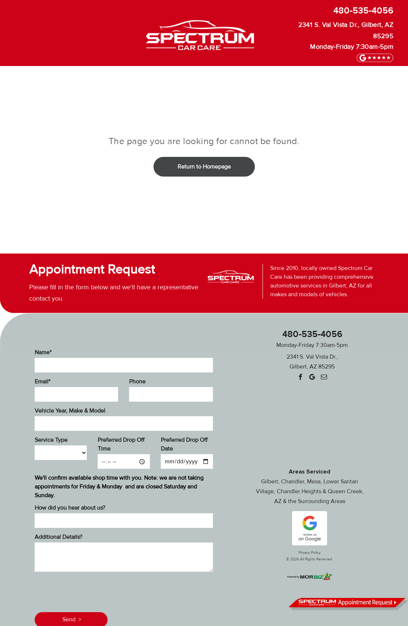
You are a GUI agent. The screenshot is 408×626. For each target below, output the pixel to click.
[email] (324, 377)
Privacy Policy (309, 552)
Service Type (51, 440)
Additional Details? (58, 537)
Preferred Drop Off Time (121, 444)
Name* (43, 352)
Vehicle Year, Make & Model (70, 410)
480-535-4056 (363, 10)
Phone (137, 381)
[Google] (312, 377)
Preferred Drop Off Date (184, 444)
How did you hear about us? (70, 507)
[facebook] (300, 377)
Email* (42, 381)
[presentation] (90, 590)
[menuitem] (27, 77)
